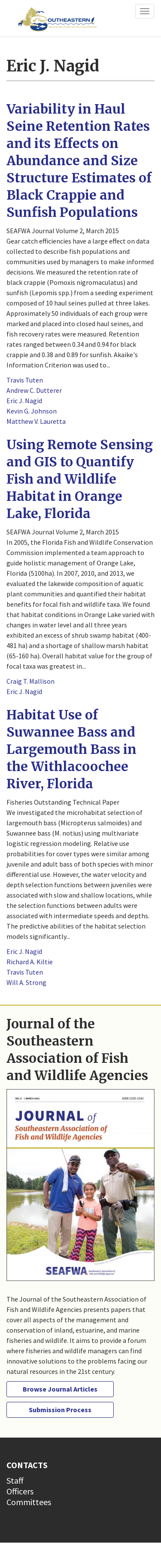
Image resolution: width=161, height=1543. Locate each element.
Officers (19, 1491)
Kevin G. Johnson (31, 411)
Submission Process (60, 1409)
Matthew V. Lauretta (36, 421)
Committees (28, 1502)
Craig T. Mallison (30, 681)
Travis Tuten (24, 380)
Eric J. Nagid (24, 400)
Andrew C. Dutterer (34, 390)
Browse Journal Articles (60, 1389)
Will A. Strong (26, 982)
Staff (15, 1480)
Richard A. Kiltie (29, 961)
